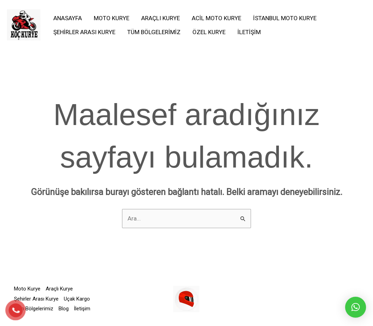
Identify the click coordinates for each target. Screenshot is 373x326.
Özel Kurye (209, 32)
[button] (355, 307)
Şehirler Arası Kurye (84, 32)
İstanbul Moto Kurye (285, 18)
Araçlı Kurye (160, 18)
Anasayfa (67, 18)
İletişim (249, 32)
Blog (64, 308)
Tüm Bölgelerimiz (154, 32)
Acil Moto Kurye (216, 18)
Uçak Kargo (77, 299)
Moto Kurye (111, 18)
